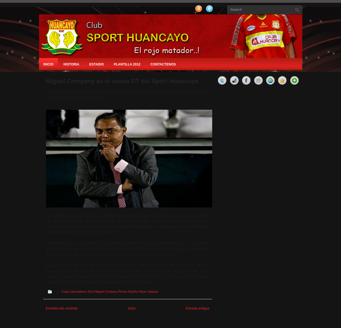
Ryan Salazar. (148, 291)
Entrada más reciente (62, 308)
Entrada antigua (197, 308)
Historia (71, 64)
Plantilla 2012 (127, 64)
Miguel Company (106, 291)
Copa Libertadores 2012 (77, 291)
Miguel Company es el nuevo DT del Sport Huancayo (122, 81)
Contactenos (163, 64)
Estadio (96, 64)
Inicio (48, 64)
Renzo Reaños (129, 291)
